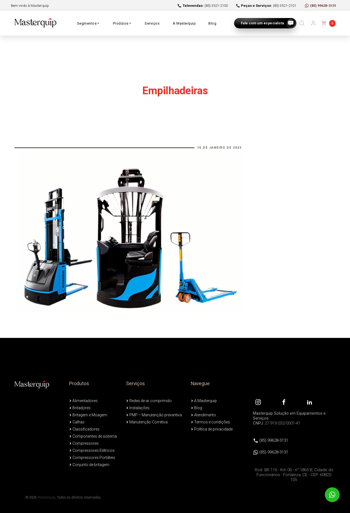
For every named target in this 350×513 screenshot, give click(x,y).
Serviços (152, 23)
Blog (212, 23)
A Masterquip (184, 23)
